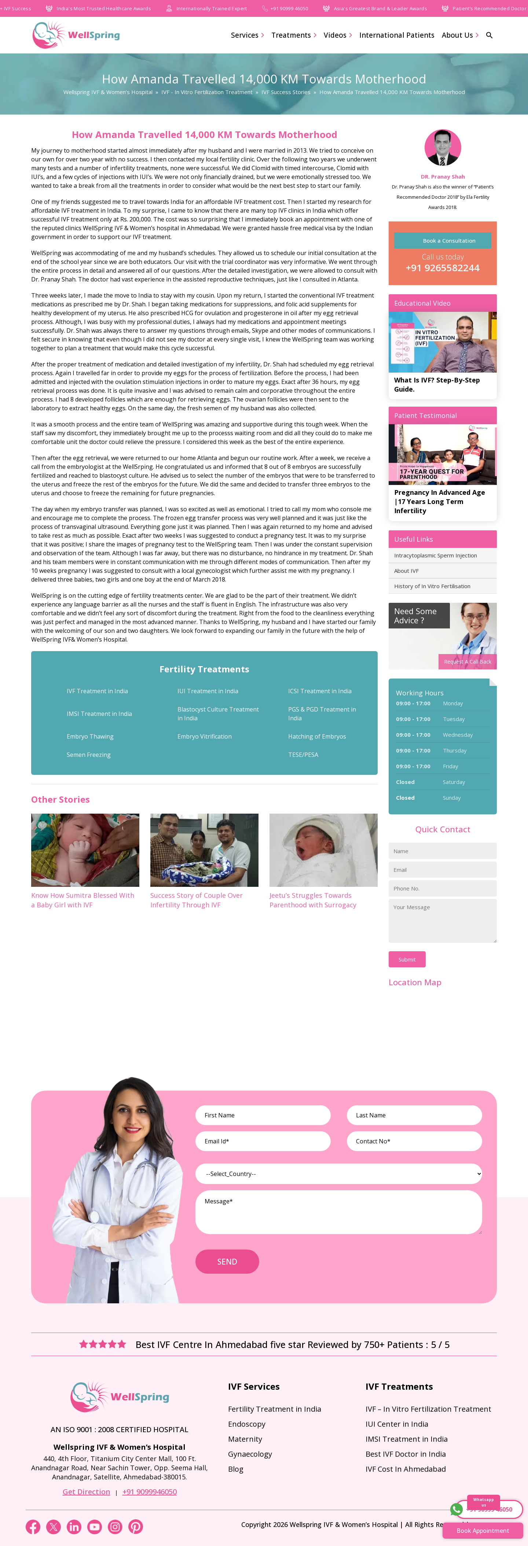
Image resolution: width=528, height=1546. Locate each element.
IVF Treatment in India (97, 691)
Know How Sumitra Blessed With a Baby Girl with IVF (82, 900)
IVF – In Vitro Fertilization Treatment (428, 1409)
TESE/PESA (303, 755)
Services (247, 35)
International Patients (396, 35)
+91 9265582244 (443, 267)
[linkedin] (75, 1532)
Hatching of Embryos (317, 736)
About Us (460, 35)
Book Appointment (482, 1531)
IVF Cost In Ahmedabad (406, 1469)
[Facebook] (34, 1532)
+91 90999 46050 (301, 8)
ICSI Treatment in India (320, 691)
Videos (338, 35)
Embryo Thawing (90, 736)
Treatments (293, 35)
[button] (489, 35)
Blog (235, 1469)
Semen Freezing (89, 755)
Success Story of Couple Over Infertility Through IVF (196, 900)
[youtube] (95, 1532)
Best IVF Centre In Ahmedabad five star (222, 1344)
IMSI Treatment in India (99, 714)
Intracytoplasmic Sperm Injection (435, 555)
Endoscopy (246, 1424)
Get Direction (86, 1492)
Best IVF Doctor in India (406, 1454)
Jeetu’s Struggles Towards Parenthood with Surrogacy (313, 900)
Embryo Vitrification (204, 736)
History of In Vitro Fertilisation (432, 586)
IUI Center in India (397, 1424)
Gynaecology (250, 1454)
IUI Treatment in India (207, 691)
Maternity (245, 1439)
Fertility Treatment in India (274, 1409)
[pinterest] (135, 1532)
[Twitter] (54, 1532)
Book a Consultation (449, 240)
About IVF (406, 570)
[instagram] (116, 1532)
